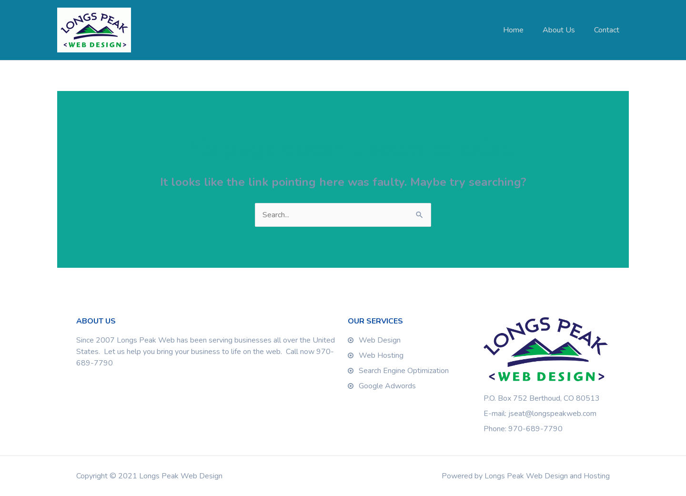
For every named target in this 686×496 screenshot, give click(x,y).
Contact (606, 30)
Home (513, 30)
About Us (559, 30)
